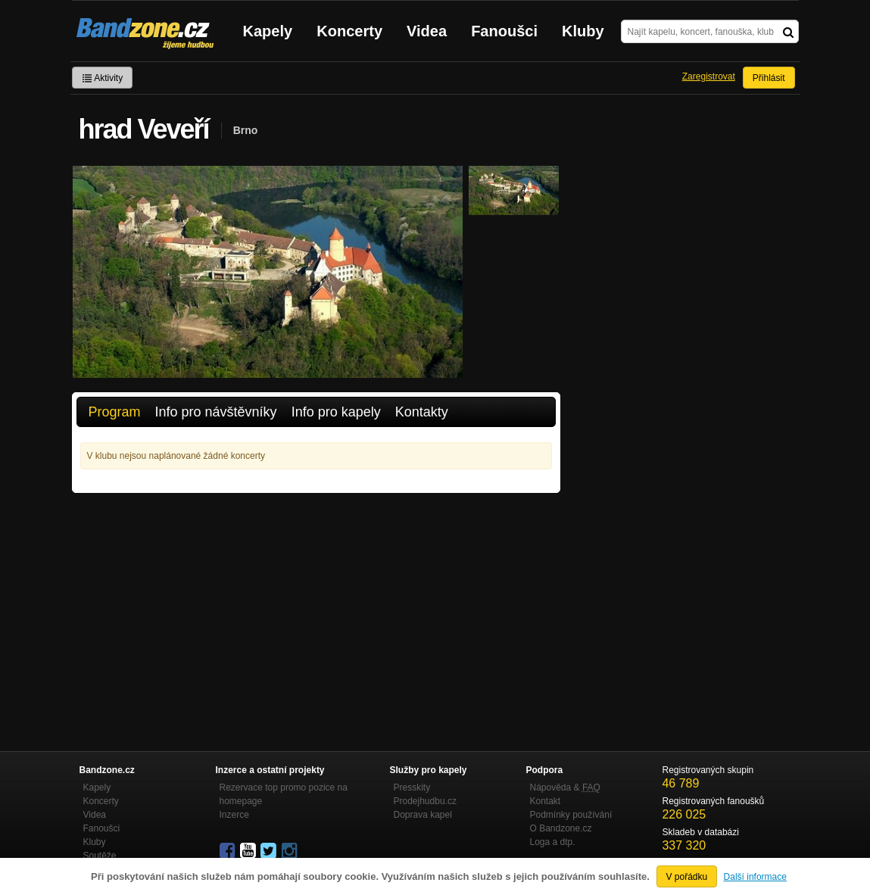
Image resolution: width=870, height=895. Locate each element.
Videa (427, 31)
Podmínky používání (571, 814)
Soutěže (100, 855)
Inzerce (234, 814)
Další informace (755, 877)
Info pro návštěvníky (216, 412)
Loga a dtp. (552, 842)
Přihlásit (769, 78)
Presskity (412, 787)
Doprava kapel (423, 814)
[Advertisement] (316, 607)
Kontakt (545, 801)
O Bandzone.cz (561, 828)
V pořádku (687, 877)
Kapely (268, 31)
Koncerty (349, 31)
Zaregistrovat (708, 76)
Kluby (583, 31)
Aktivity (102, 78)
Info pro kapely (336, 412)
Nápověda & (565, 787)
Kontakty (421, 412)
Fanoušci (504, 31)
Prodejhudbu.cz (425, 801)
